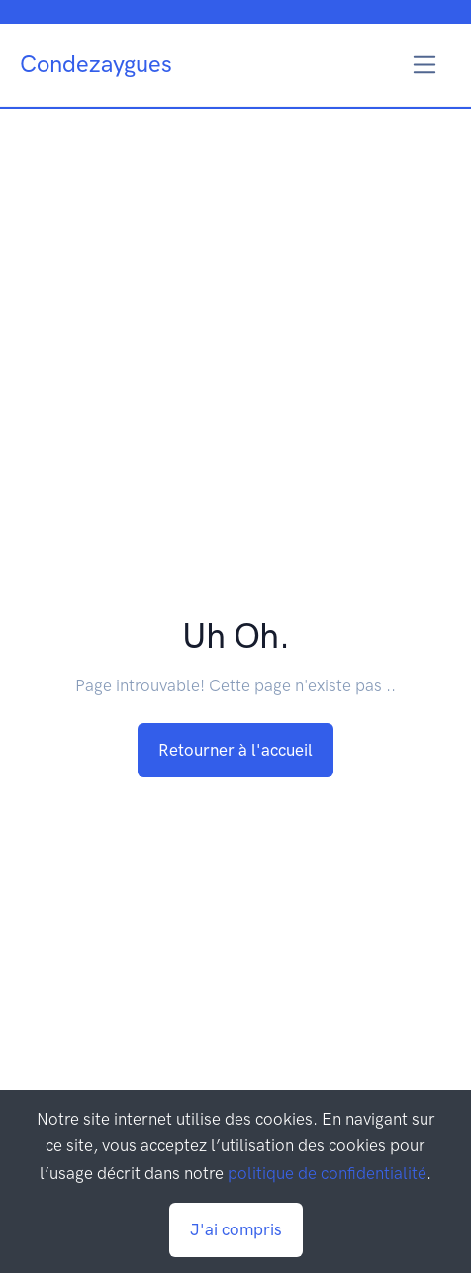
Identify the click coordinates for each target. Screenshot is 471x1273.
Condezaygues (96, 63)
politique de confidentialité (327, 1173)
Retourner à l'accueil (235, 750)
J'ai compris (236, 1229)
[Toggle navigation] (425, 64)
